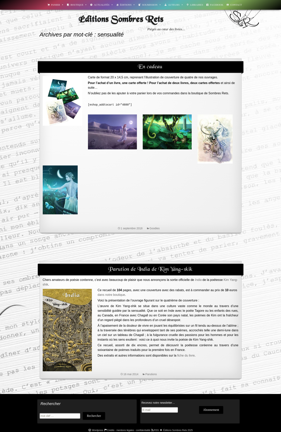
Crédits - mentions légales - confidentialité (128, 430)
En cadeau (150, 66)
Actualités (103, 4)
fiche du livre (186, 355)
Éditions (127, 4)
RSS (156, 430)
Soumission (151, 4)
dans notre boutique (111, 294)
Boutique (78, 4)
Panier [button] (57, 4)
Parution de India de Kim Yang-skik (150, 269)
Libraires (196, 4)
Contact (236, 4)
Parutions (151, 374)
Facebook (216, 4)
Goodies (155, 228)
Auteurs (175, 4)
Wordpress (97, 430)
